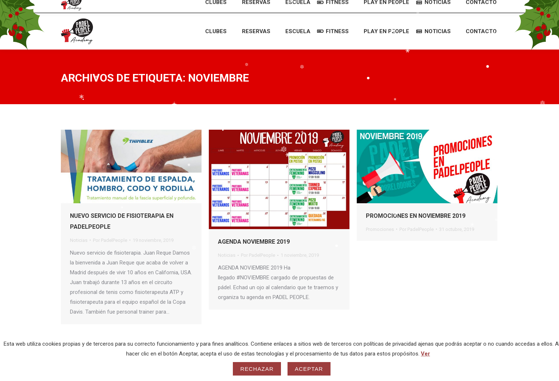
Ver (425, 353)
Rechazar (257, 369)
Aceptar (309, 369)
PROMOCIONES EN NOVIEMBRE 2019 (415, 215)
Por (110, 240)
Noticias (78, 240)
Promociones (380, 229)
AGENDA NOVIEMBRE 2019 (254, 241)
